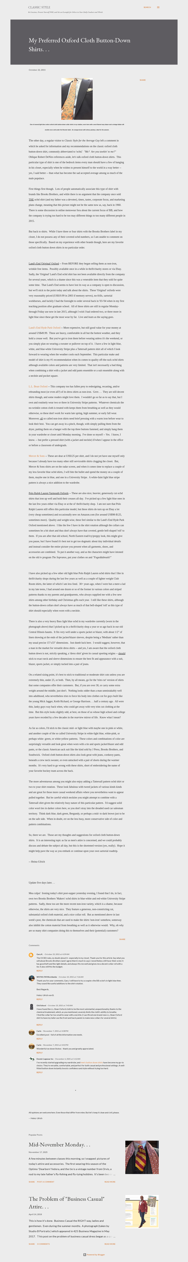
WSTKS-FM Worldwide (47, 977)
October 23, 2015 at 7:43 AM (60, 1005)
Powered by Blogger (94, 1254)
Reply (40, 970)
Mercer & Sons (37, 455)
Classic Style (39, 7)
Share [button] (143, 80)
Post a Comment (45, 1182)
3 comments (43, 1244)
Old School (41, 1005)
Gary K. (40, 954)
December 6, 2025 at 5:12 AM (67, 1059)
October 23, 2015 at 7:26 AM (71, 977)
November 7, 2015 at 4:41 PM (55, 1045)
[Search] (147, 7)
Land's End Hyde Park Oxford (44, 327)
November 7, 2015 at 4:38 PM (55, 1031)
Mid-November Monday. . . (59, 1144)
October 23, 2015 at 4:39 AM (57, 954)
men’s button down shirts (92, 1062)
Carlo (39, 1031)
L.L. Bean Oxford (38, 386)
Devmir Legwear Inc (45, 1059)
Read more (110, 1182)
